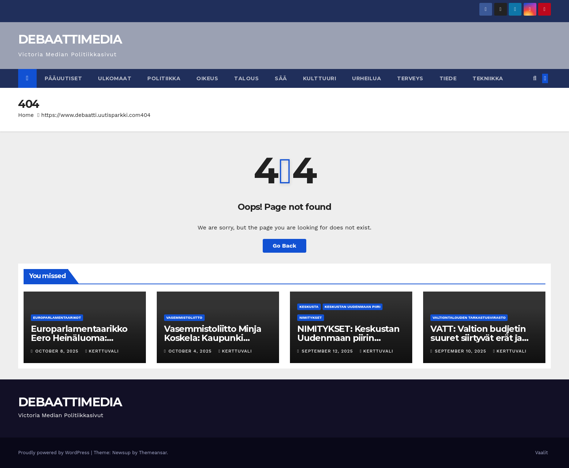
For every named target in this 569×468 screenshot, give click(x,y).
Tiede (448, 78)
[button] (534, 78)
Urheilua (366, 78)
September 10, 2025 (461, 351)
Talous (246, 78)
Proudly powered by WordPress (54, 452)
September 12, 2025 (328, 351)
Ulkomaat (114, 78)
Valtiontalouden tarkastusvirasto (469, 318)
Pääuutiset (63, 78)
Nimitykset (310, 318)
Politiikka (163, 78)
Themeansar (153, 452)
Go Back (284, 245)
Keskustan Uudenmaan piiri (353, 307)
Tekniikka (487, 78)
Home (26, 115)
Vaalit (541, 452)
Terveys (410, 78)
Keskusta (309, 307)
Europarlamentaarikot (57, 318)
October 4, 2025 (190, 351)
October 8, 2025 (57, 351)
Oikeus (207, 78)
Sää (281, 78)
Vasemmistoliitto (184, 318)
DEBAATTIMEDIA (70, 39)
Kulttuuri (319, 78)
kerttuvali (102, 351)
